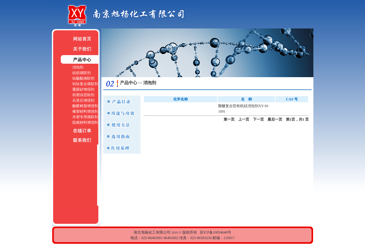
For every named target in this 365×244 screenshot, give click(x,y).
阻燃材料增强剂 (85, 122)
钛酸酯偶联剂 (83, 78)
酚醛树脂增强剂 (85, 106)
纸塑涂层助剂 (83, 95)
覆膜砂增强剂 (83, 89)
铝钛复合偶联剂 (85, 84)
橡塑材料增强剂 (85, 111)
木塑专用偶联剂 (85, 117)
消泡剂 (77, 67)
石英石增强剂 (83, 100)
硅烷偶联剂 (81, 73)
